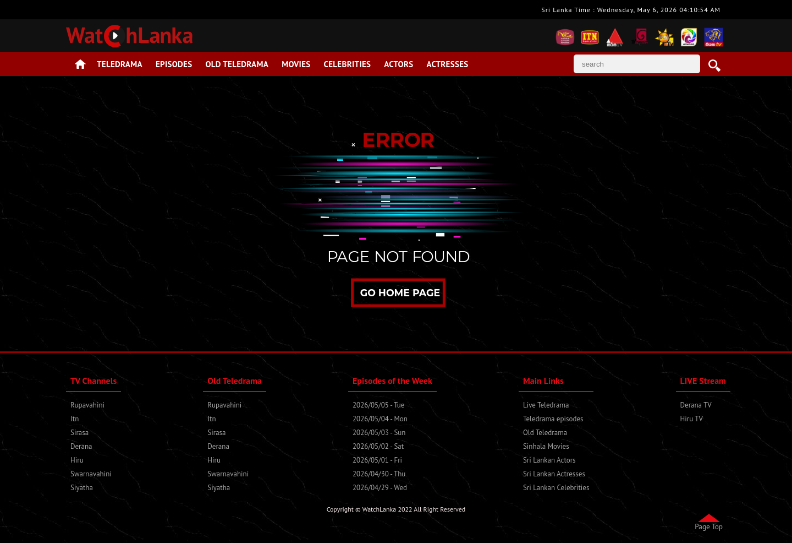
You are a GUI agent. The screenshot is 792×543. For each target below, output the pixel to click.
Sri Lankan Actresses (554, 474)
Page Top (709, 526)
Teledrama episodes (553, 418)
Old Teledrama (237, 64)
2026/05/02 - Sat (378, 446)
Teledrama (119, 64)
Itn (74, 418)
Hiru (77, 460)
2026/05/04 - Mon (380, 418)
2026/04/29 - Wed (380, 487)
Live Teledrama (546, 405)
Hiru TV (691, 418)
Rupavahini (87, 405)
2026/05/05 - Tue (378, 405)
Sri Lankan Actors (549, 460)
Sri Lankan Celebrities (556, 487)
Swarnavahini (91, 474)
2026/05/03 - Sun (379, 432)
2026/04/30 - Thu (379, 474)
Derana (81, 446)
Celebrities (347, 64)
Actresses (447, 64)
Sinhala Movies (546, 446)
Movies (296, 64)
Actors (398, 64)
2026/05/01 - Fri (377, 460)
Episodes (174, 64)
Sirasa (79, 432)
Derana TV (696, 405)
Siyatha (81, 487)
